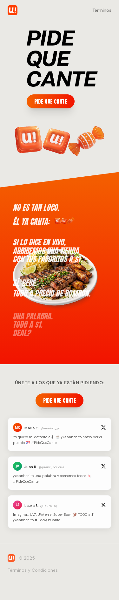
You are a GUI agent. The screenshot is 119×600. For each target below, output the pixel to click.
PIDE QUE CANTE (50, 101)
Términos (101, 10)
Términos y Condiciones (33, 570)
